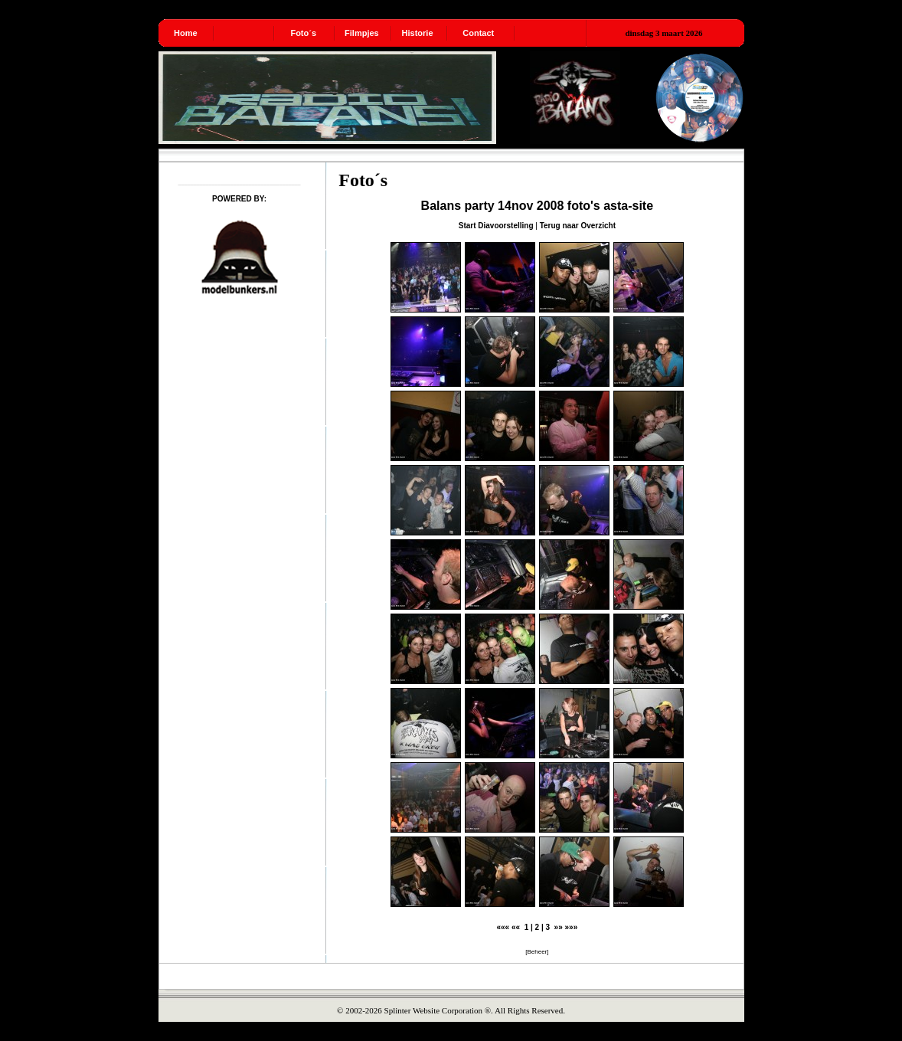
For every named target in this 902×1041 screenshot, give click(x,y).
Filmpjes (362, 33)
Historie (417, 33)
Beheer (537, 951)
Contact (478, 33)
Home (186, 33)
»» (558, 927)
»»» (571, 927)
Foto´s (303, 33)
